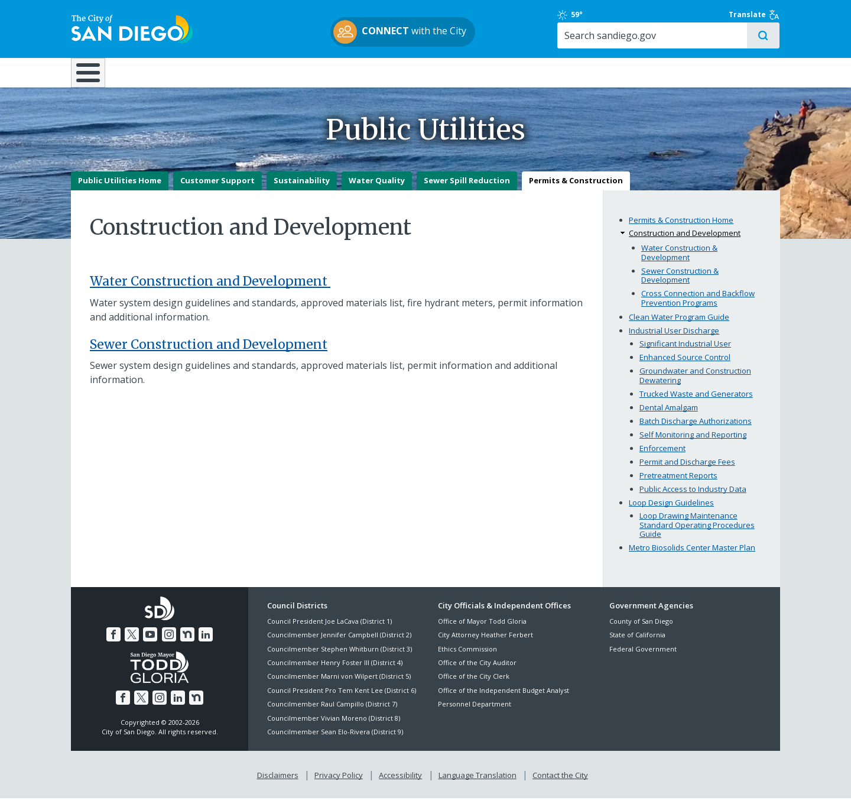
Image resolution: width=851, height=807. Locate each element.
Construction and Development (684, 242)
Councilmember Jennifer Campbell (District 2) (339, 644)
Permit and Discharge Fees (687, 470)
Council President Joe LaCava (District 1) (329, 629)
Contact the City (560, 784)
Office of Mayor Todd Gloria (482, 629)
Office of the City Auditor (477, 671)
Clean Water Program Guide (679, 326)
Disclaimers (277, 784)
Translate (754, 14)
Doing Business (384, 72)
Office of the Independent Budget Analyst (503, 699)
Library (492, 72)
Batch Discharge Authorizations (695, 429)
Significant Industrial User (685, 353)
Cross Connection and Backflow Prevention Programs (698, 307)
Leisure (170, 72)
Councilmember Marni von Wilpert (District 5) (339, 685)
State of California (637, 644)
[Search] (678, 36)
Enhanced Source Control (684, 366)
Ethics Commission (467, 657)
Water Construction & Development (679, 261)
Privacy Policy (338, 784)
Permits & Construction (576, 189)
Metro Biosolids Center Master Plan (692, 556)
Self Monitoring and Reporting (692, 443)
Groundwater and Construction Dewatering (695, 385)
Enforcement (662, 457)
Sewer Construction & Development (680, 284)
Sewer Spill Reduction (467, 189)
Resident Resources (277, 72)
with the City (422, 32)
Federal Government (643, 657)
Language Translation (478, 784)
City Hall (721, 72)
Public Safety (605, 72)
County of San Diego (641, 629)
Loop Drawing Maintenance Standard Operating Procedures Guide (697, 533)
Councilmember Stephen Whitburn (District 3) (339, 657)
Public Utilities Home (119, 189)
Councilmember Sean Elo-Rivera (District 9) (335, 740)
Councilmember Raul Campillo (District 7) (332, 713)
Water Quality (377, 189)
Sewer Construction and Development (208, 353)
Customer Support (217, 189)
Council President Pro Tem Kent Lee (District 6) (341, 699)
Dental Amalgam (668, 416)
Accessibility (400, 784)
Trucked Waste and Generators (696, 402)
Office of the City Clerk (473, 685)
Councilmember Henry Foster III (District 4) (334, 671)
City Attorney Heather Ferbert (485, 644)
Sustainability (302, 189)
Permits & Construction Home (681, 228)
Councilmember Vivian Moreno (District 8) (333, 726)
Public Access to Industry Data (692, 497)
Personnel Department (474, 713)
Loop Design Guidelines (671, 511)
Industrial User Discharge (674, 340)
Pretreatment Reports (678, 484)
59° (615, 14)
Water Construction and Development (210, 290)
